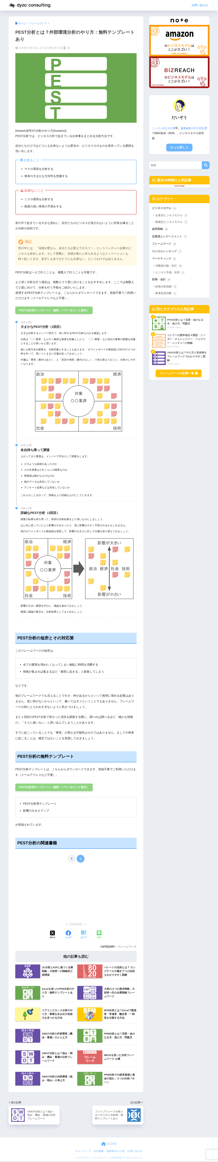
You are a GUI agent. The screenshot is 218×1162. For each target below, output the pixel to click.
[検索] (205, 165)
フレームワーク (127, 947)
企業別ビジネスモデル (171, 216)
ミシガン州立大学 (164, 128)
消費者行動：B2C (168, 267)
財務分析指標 (166, 288)
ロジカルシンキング (168, 252)
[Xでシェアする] (53, 935)
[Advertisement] (44, 893)
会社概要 (99, 1152)
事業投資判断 (166, 295)
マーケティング (165, 260)
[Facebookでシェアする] (68, 935)
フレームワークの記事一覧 (178, 374)
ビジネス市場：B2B (170, 274)
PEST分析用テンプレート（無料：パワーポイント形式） (56, 310)
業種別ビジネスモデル (171, 222)
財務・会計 (162, 281)
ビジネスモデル (165, 208)
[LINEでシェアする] (99, 935)
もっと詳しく (179, 147)
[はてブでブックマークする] (84, 935)
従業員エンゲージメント (170, 237)
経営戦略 (160, 229)
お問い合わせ (199, 5)
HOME (109, 1145)
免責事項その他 (115, 1152)
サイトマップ (83, 1152)
